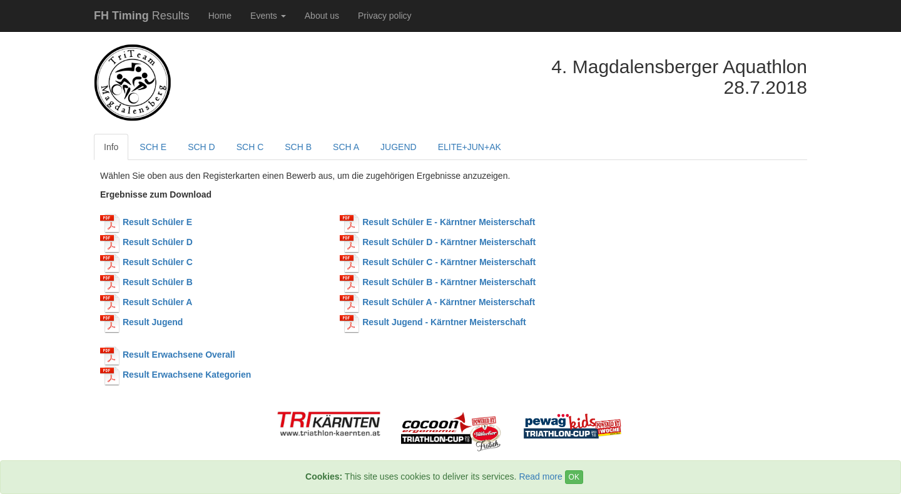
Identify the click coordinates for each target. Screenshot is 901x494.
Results (142, 15)
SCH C (250, 147)
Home (220, 16)
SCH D (201, 147)
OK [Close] (574, 477)
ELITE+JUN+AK (469, 147)
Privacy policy (385, 16)
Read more (540, 476)
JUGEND (398, 147)
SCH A (346, 147)
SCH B (298, 147)
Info (111, 147)
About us (322, 16)
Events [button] (268, 16)
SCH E (153, 147)
